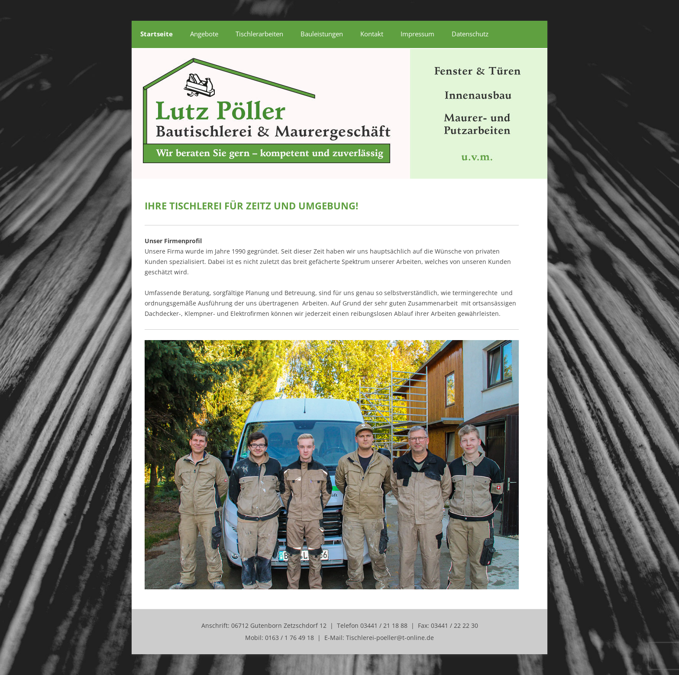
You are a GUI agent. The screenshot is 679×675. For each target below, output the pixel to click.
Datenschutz (470, 33)
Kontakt (371, 33)
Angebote (204, 33)
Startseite (156, 33)
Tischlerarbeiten (259, 33)
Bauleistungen (322, 33)
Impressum (417, 33)
